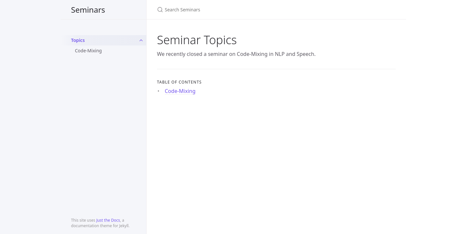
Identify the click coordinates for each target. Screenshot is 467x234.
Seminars (88, 9)
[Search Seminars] (233, 9)
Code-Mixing (88, 50)
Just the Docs (108, 220)
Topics (78, 40)
